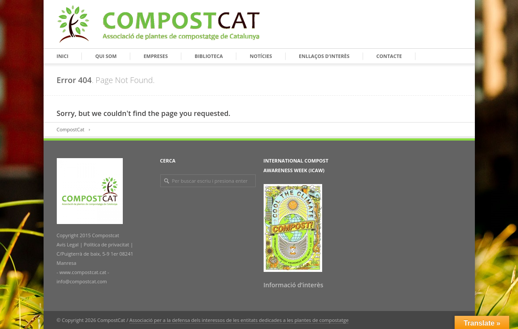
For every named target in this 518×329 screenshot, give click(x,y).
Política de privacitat (106, 244)
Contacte (389, 56)
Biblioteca (209, 56)
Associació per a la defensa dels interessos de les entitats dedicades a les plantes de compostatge (239, 320)
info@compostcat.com (82, 281)
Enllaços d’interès (324, 56)
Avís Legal (68, 244)
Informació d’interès (293, 285)
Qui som (106, 56)
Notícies (261, 56)
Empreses (155, 56)
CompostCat (70, 129)
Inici (63, 56)
